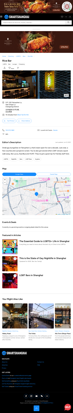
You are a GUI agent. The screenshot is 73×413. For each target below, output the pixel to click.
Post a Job (5, 378)
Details (55, 130)
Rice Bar (30, 56)
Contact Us (40, 362)
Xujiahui (37, 159)
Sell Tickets (5, 386)
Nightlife (13, 159)
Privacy (4, 368)
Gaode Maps (54, 174)
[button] (4, 68)
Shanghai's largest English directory (24, 384)
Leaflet (58, 214)
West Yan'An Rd (23, 115)
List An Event (6, 375)
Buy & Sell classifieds (23, 381)
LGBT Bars (29, 159)
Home (4, 56)
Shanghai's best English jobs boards (20, 378)
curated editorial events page (22, 375)
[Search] (68, 22)
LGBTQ (18, 56)
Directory (11, 56)
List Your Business (7, 384)
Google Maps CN (65, 214)
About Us (4, 362)
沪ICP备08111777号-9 (47, 403)
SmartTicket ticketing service (23, 386)
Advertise (5, 365)
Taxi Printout (9, 121)
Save (12, 68)
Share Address (24, 121)
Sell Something (6, 381)
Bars (24, 56)
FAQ (38, 365)
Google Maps (19, 174)
